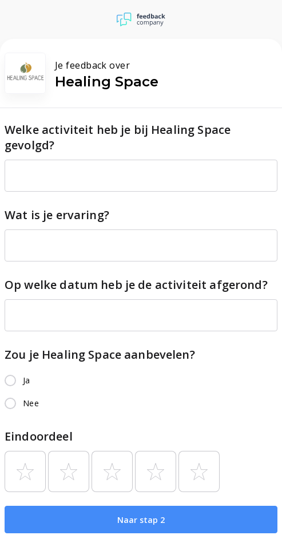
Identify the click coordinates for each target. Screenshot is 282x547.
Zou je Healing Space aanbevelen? (100, 354)
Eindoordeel (39, 436)
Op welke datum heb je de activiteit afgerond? (136, 284)
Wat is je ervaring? (57, 215)
